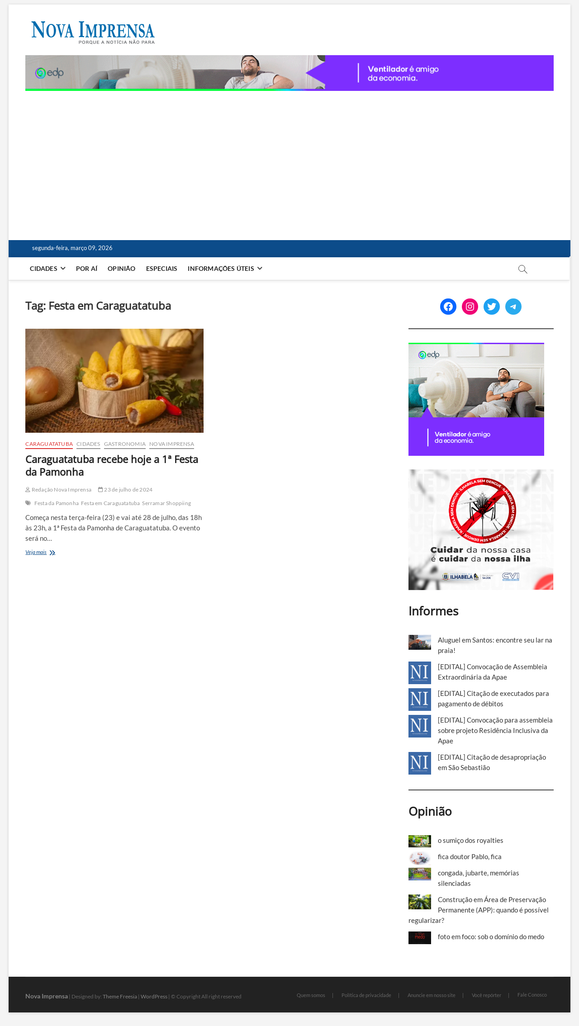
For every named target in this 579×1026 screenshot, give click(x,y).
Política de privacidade (366, 995)
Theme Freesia (120, 996)
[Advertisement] (290, 158)
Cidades (43, 268)
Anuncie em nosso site (432, 995)
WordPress (154, 996)
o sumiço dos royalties (470, 840)
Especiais (162, 268)
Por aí (86, 268)
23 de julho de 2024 (125, 489)
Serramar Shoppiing (166, 503)
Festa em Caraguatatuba (110, 503)
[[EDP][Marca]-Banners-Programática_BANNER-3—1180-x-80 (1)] (289, 60)
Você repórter (486, 995)
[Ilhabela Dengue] (480, 474)
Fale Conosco (532, 995)
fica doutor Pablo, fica (470, 856)
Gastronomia (125, 443)
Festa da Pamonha (56, 503)
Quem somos (311, 995)
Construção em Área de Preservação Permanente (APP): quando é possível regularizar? (478, 909)
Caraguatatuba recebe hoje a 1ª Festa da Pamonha (111, 465)
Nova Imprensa (171, 443)
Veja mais (52, 553)
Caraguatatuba (49, 443)
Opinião (121, 268)
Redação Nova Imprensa (58, 489)
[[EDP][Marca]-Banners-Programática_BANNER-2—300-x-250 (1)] (476, 348)
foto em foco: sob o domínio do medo (491, 936)
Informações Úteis (221, 268)
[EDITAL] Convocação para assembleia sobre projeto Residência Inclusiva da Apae (495, 730)
